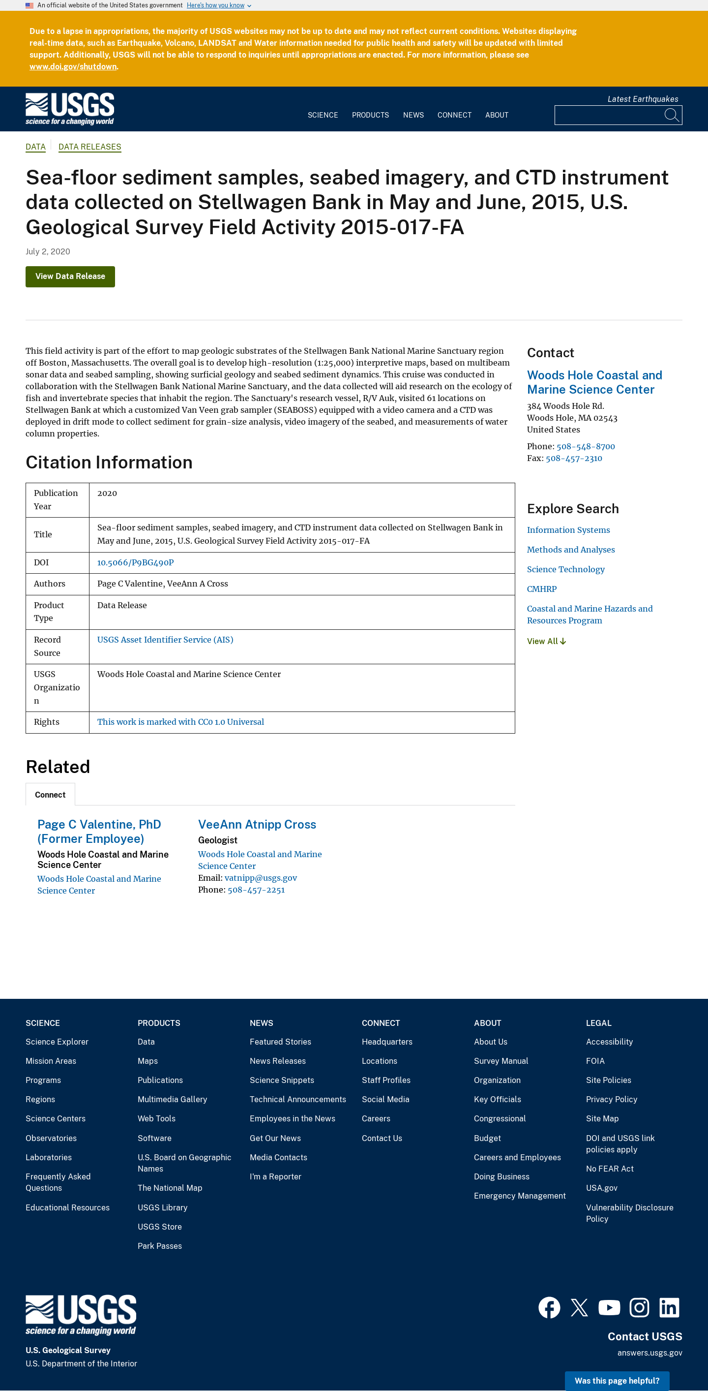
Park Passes (160, 1246)
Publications (160, 1080)
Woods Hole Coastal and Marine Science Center (594, 382)
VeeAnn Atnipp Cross (257, 824)
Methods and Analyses (571, 550)
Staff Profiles (386, 1080)
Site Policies (608, 1080)
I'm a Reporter (275, 1176)
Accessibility (609, 1042)
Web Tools (157, 1118)
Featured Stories (280, 1042)
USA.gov (602, 1188)
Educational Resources (68, 1207)
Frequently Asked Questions (58, 1182)
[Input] (618, 115)
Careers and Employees (517, 1157)
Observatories (51, 1138)
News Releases (278, 1061)
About (496, 115)
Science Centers (56, 1118)
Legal (599, 1023)
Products (370, 115)
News (413, 115)
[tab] (50, 794)
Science (323, 115)
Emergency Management (520, 1196)
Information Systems (568, 530)
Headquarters (387, 1042)
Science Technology (566, 569)
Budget (487, 1138)
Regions (40, 1099)
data (36, 147)
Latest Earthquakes (643, 99)
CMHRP (542, 589)
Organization (497, 1080)
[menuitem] (323, 109)
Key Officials (497, 1099)
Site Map (602, 1118)
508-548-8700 (586, 446)
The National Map (170, 1188)
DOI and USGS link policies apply (620, 1144)
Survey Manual (501, 1061)
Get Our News (275, 1138)
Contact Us (382, 1138)
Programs (43, 1080)
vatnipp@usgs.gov (261, 878)
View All (546, 641)
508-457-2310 (574, 458)
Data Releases (90, 147)
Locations (379, 1061)
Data (146, 1042)
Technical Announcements (298, 1099)
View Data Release (70, 276)
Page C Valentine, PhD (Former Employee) (99, 831)
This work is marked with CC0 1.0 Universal (180, 722)
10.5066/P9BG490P (135, 562)
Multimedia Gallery (172, 1099)
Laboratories (49, 1157)
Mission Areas (51, 1061)
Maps (148, 1061)
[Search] (672, 115)
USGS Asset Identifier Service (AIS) (165, 640)
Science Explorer (57, 1042)
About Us (490, 1042)
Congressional (500, 1118)
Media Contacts (278, 1157)
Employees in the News (292, 1118)
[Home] (70, 123)
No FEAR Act (610, 1169)
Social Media (386, 1099)
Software (155, 1138)
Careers (376, 1118)
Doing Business (502, 1176)
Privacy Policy (612, 1099)
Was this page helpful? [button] (617, 1381)
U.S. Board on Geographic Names (185, 1163)
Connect (455, 115)
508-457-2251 (256, 890)
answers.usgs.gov (650, 1353)
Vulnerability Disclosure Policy (630, 1213)
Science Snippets (282, 1080)
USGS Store (160, 1227)
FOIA (595, 1061)
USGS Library (163, 1207)
